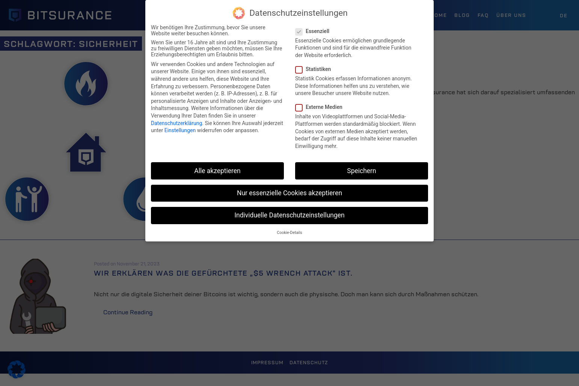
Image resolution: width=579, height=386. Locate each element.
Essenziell (314, 31)
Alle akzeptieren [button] (217, 171)
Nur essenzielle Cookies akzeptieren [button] (289, 193)
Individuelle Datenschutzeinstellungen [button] (289, 215)
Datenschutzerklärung (176, 123)
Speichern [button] (361, 171)
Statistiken (315, 69)
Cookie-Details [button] (289, 232)
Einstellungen (180, 130)
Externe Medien (321, 107)
